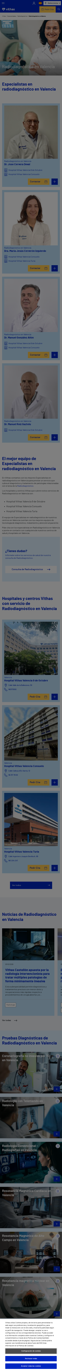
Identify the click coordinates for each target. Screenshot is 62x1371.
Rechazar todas (31, 1358)
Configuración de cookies (31, 1351)
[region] (31, 1345)
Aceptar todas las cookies (31, 1366)
